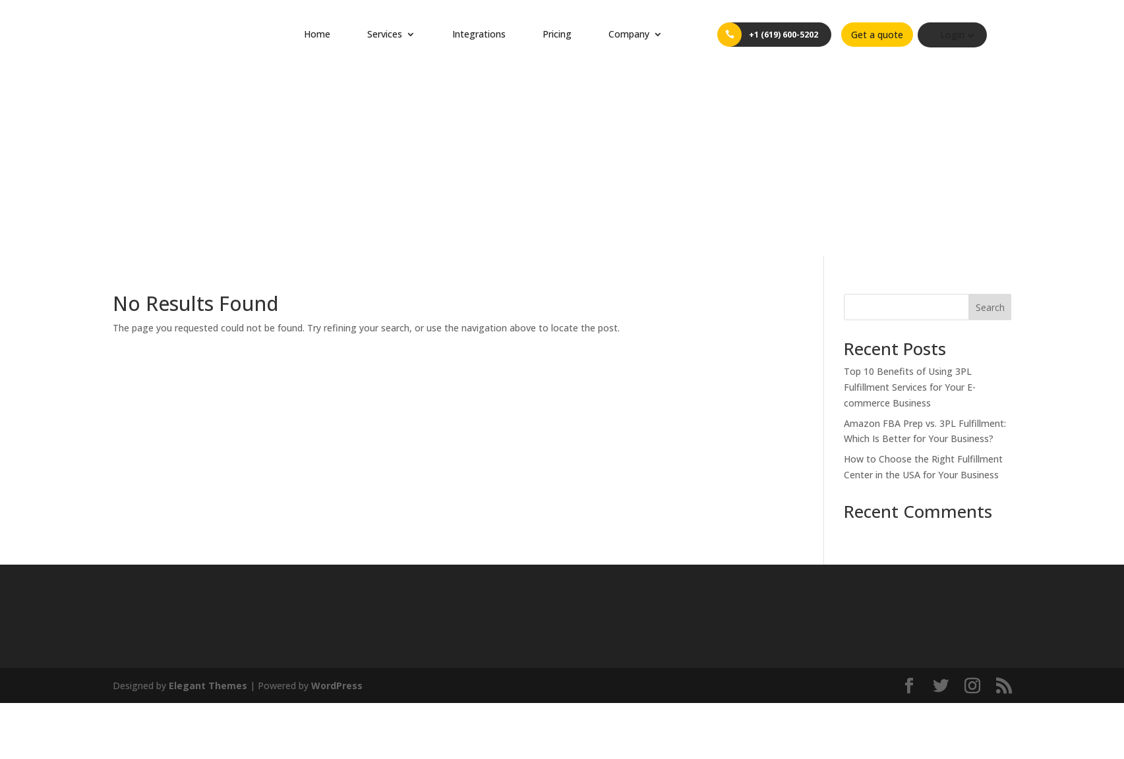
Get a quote (888, 34)
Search (990, 121)
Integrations (479, 34)
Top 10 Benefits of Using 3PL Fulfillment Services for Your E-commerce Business (910, 201)
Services (384, 34)
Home (317, 34)
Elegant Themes (208, 499)
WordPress (337, 499)
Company (628, 34)
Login (963, 34)
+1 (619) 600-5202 (789, 34)
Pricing (557, 34)
